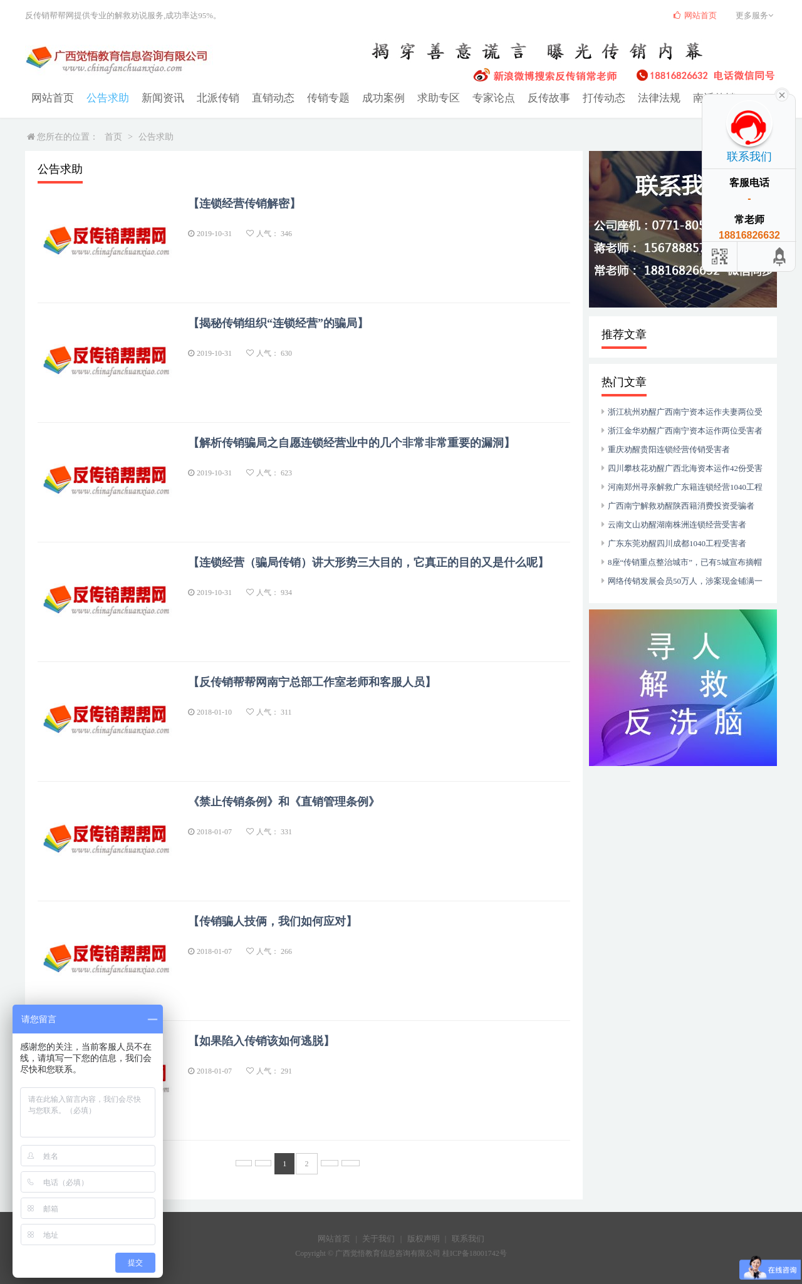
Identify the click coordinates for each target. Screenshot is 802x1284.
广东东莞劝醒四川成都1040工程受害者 (677, 543)
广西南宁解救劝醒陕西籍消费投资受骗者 (681, 505)
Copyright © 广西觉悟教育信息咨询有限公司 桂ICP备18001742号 (400, 1253)
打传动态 (578, 98)
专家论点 (472, 98)
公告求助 (104, 98)
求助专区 (420, 98)
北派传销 (209, 98)
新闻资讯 (157, 98)
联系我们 (468, 1238)
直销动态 (262, 98)
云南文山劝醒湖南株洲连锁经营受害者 (677, 524)
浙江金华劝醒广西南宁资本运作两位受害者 (685, 430)
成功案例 (367, 98)
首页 (113, 137)
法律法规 (630, 98)
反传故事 (525, 98)
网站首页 (51, 98)
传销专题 (314, 98)
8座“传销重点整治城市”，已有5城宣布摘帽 (685, 562)
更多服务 (756, 15)
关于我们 (378, 1238)
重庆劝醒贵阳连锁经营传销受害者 (669, 449)
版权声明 (423, 1238)
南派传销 (683, 98)
